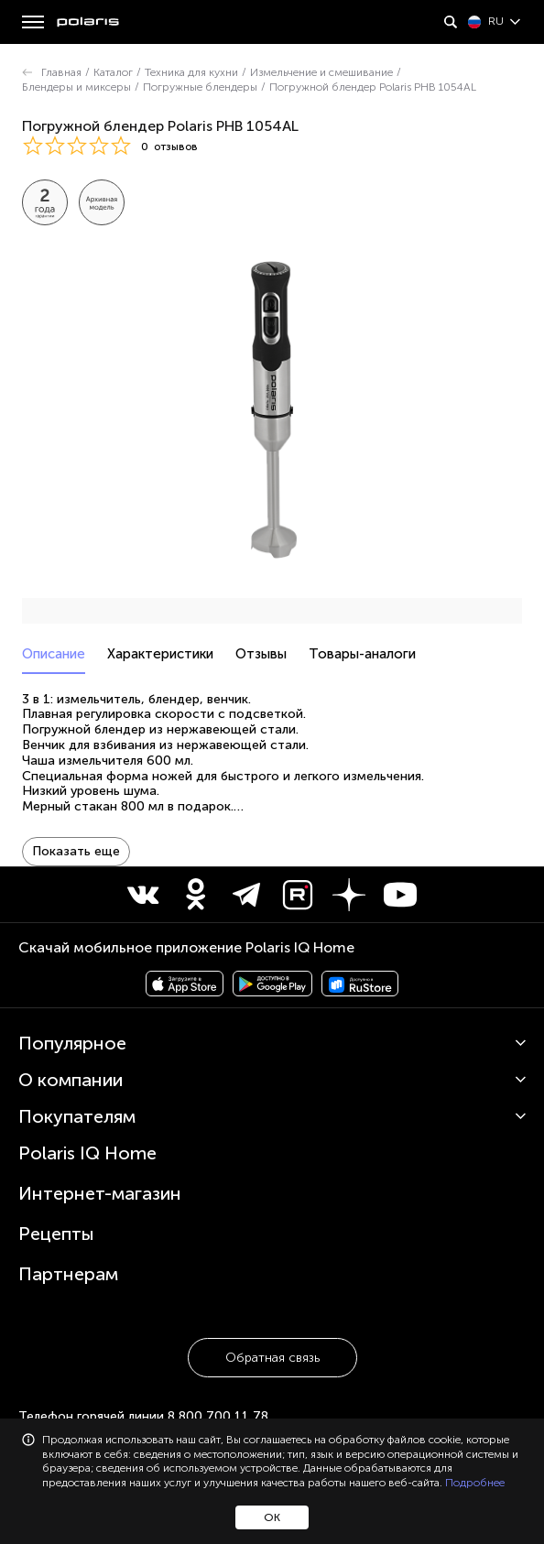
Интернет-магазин (99, 1164)
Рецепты (56, 1204)
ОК (272, 1517)
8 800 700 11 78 (218, 1387)
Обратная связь (272, 1328)
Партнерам (68, 1245)
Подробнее (475, 1482)
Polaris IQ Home (87, 1124)
